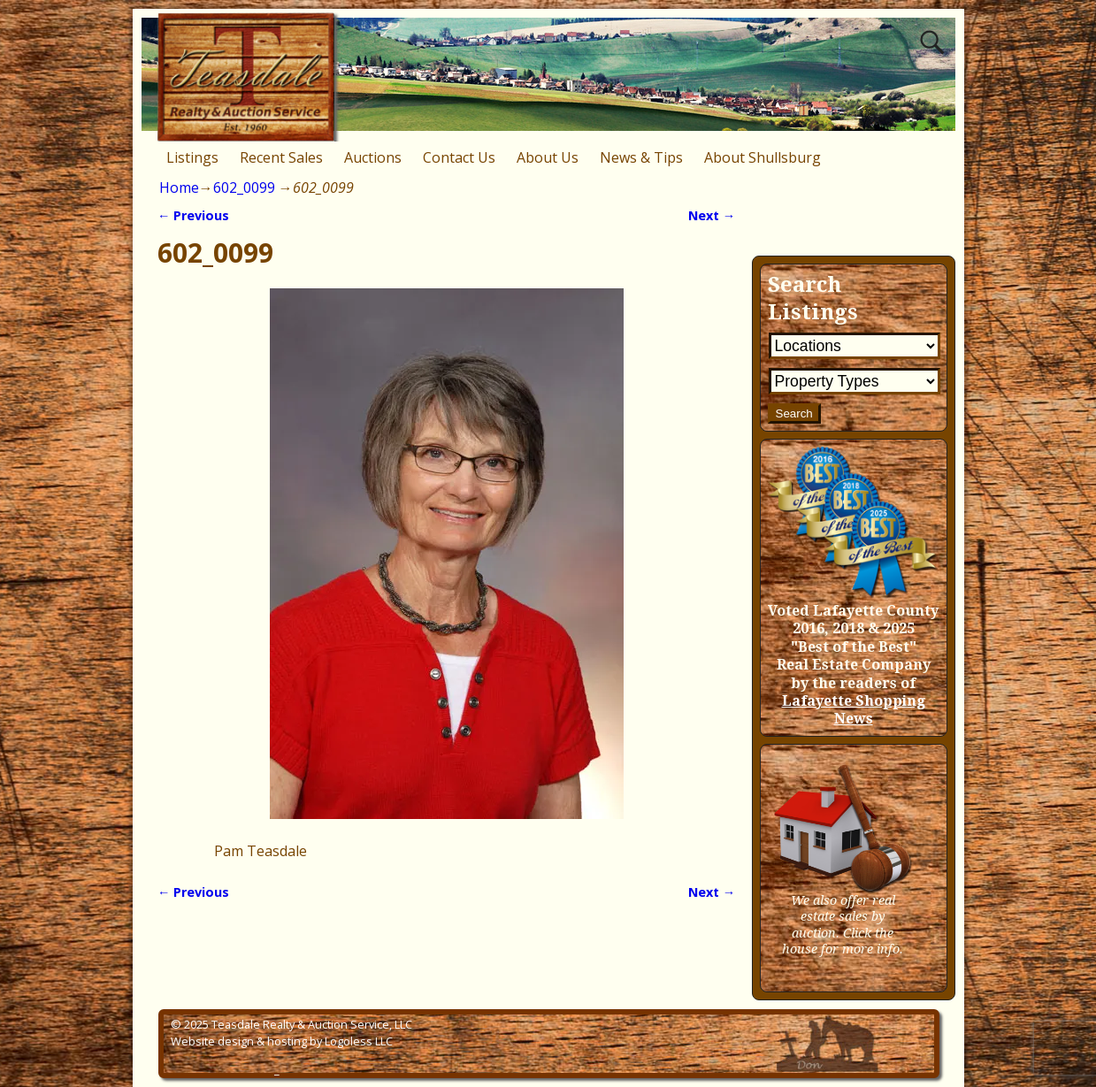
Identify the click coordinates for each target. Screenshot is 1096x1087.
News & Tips (641, 157)
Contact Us (459, 157)
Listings (192, 157)
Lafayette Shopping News (853, 710)
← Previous (193, 215)
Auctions (373, 157)
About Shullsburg (762, 157)
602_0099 (244, 187)
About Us (548, 157)
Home (179, 187)
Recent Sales (281, 157)
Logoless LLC (359, 1041)
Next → (711, 215)
